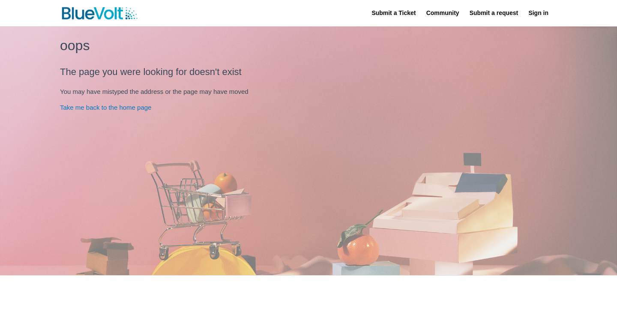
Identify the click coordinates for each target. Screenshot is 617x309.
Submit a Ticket (393, 12)
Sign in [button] (538, 12)
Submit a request (494, 12)
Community (442, 12)
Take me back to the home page (105, 107)
